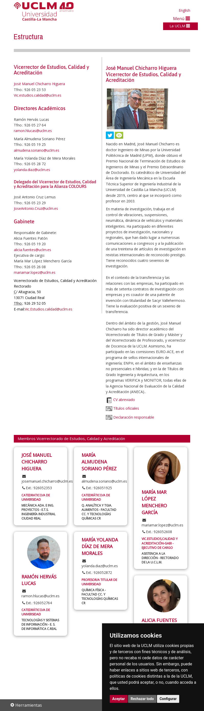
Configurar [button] (168, 699)
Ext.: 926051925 (97, 487)
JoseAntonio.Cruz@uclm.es (36, 208)
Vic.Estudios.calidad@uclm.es (48, 309)
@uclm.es (43, 249)
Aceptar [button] (118, 699)
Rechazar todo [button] (142, 699)
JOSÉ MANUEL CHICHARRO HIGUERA (36, 462)
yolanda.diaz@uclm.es (32, 169)
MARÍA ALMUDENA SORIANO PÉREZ (99, 462)
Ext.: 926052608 (157, 531)
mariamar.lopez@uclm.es (34, 272)
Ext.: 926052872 (97, 572)
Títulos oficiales (125, 408)
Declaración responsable (133, 417)
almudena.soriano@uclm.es (36, 150)
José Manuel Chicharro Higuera (39, 83)
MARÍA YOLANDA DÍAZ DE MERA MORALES (100, 546)
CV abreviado (124, 399)
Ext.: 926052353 (36, 487)
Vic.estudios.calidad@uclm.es (37, 95)
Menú (181, 18)
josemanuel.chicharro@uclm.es (47, 479)
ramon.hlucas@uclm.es (33, 130)
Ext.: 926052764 (36, 602)
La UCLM (179, 25)
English (184, 10)
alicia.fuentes (24, 249)
